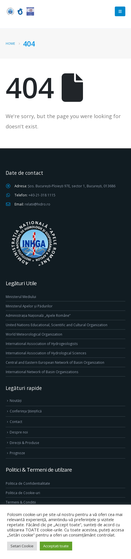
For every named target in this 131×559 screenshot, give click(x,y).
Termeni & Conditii (21, 502)
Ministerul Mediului (21, 296)
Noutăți (16, 400)
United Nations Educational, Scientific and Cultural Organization (56, 324)
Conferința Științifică (26, 411)
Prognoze (17, 453)
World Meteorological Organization (34, 334)
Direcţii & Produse (24, 442)
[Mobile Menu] (120, 11)
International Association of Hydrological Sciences (46, 353)
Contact (16, 421)
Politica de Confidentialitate (28, 483)
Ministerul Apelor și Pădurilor (29, 306)
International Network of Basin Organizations (42, 371)
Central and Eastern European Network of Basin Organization (55, 362)
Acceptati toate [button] (56, 545)
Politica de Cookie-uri (23, 492)
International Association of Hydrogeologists (42, 343)
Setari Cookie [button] (22, 545)
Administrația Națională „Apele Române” (38, 315)
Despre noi (19, 432)
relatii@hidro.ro (37, 204)
